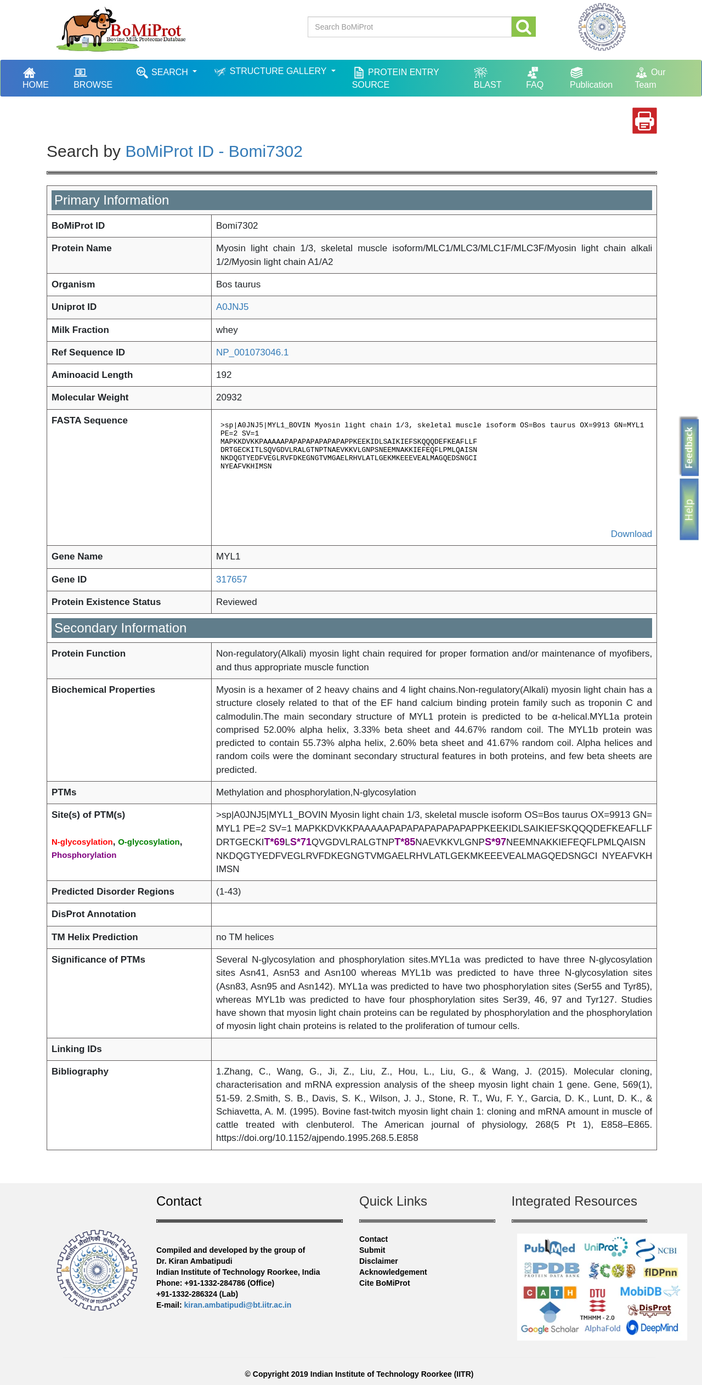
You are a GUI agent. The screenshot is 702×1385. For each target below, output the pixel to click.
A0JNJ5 (232, 307)
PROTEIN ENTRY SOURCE (395, 77)
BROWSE (92, 77)
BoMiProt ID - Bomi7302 (213, 151)
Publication (591, 77)
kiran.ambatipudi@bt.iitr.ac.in (238, 1305)
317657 (231, 579)
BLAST (488, 77)
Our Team (650, 77)
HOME (41, 77)
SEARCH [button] (163, 73)
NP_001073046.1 (252, 352)
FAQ (535, 77)
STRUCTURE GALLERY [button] (271, 71)
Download (632, 534)
